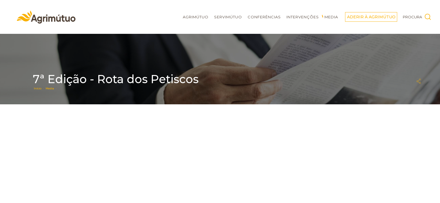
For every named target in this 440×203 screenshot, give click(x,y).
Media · (52, 88)
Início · (40, 88)
